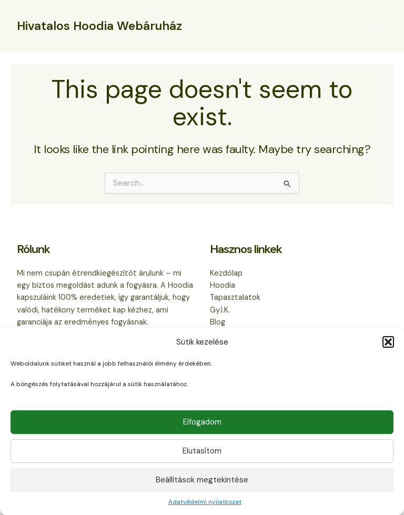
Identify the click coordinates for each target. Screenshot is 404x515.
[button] (388, 342)
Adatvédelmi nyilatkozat (204, 502)
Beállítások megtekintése (202, 479)
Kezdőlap (226, 273)
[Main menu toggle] (376, 26)
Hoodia (222, 285)
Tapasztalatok (235, 297)
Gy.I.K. (220, 310)
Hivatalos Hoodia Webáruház (99, 26)
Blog (217, 322)
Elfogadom (202, 422)
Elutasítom (202, 451)
